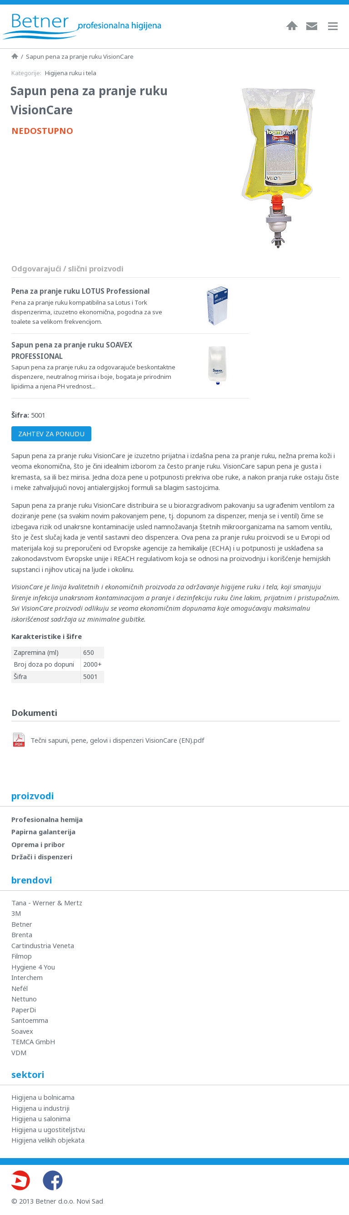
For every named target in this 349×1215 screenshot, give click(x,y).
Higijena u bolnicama (43, 1097)
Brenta (21, 934)
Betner (21, 924)
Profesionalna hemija (47, 819)
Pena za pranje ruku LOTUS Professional (80, 291)
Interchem (27, 977)
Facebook (53, 1180)
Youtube (20, 1180)
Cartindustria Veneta (42, 945)
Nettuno (24, 998)
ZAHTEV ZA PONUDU (51, 433)
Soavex (22, 1031)
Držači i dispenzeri (41, 856)
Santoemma (29, 1020)
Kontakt (311, 25)
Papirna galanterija (43, 831)
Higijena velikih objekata (48, 1139)
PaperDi (23, 1009)
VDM (18, 1052)
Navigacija (337, 26)
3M (16, 913)
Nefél (19, 988)
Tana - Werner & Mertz (46, 902)
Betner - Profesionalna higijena (82, 26)
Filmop (21, 955)
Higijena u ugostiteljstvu (48, 1129)
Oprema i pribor (38, 844)
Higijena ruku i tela (70, 73)
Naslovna (292, 25)
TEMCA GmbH (33, 1041)
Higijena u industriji (40, 1108)
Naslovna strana (14, 56)
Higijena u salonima (40, 1118)
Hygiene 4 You (33, 966)
